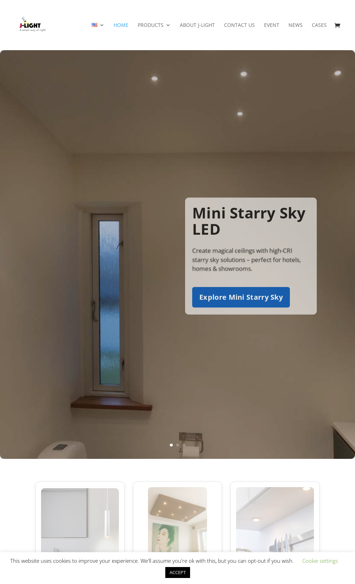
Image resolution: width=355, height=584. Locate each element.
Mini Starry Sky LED (248, 227)
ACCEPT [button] (178, 572)
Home (121, 25)
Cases (319, 25)
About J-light (197, 25)
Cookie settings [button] (320, 560)
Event (271, 25)
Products (151, 25)
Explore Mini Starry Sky (241, 304)
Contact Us (239, 25)
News (295, 25)
